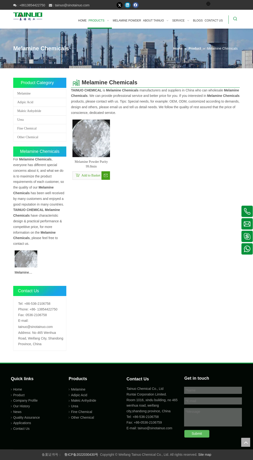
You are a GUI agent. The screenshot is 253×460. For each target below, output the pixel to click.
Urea (20, 119)
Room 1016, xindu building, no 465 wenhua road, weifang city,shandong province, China (151, 405)
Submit (197, 433)
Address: (24, 333)
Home (17, 389)
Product (19, 395)
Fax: (21, 315)
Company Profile (25, 400)
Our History (21, 406)
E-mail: (23, 320)
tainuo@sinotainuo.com (72, 5)
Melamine (24, 93)
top (245, 442)
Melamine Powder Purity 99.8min (25, 273)
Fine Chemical (27, 128)
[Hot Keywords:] (235, 19)
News (17, 412)
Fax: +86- (133, 422)
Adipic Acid (25, 102)
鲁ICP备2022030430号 (81, 454)
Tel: (20, 303)
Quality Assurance (26, 417)
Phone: (23, 309)
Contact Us (21, 428)
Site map (204, 454)
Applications (22, 423)
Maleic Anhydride (29, 111)
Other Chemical (27, 137)
